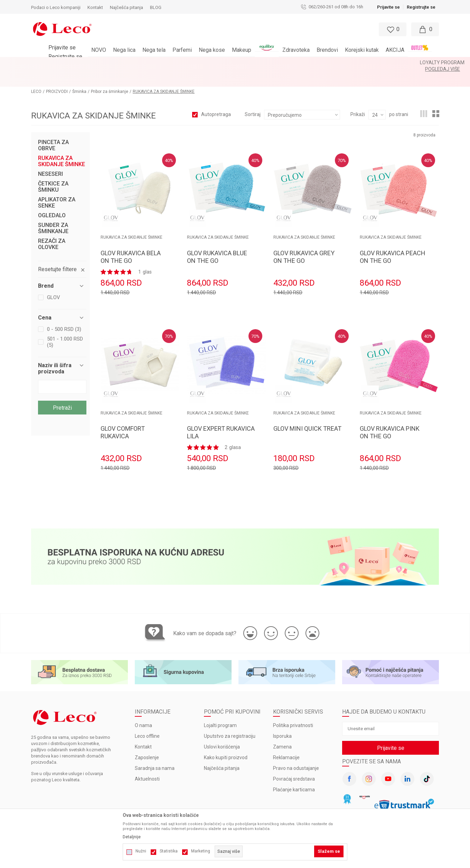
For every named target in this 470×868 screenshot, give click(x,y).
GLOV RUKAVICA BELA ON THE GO (131, 238)
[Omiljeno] (392, 29)
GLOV (53, 279)
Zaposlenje (147, 739)
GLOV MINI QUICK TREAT (307, 409)
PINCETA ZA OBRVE (53, 127)
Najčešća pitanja (221, 749)
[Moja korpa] (425, 29)
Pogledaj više (258, 62)
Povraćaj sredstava (294, 760)
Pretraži (62, 389)
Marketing (200, 851)
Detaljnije (132, 837)
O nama (143, 706)
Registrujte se (421, 7)
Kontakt (143, 728)
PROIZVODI (57, 72)
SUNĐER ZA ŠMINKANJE (53, 209)
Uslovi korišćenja (222, 728)
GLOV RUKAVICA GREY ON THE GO (304, 238)
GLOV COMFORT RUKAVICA (123, 413)
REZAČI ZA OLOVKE (51, 225)
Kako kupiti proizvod (225, 739)
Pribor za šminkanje (109, 72)
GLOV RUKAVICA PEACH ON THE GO (392, 238)
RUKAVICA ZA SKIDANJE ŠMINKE (61, 142)
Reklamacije (286, 739)
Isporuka (282, 717)
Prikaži (357, 95)
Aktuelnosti (147, 760)
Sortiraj (253, 95)
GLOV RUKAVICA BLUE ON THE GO (217, 238)
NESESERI (50, 155)
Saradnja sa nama (155, 749)
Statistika (169, 851)
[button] (228, 29)
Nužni (140, 851)
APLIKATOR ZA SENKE (56, 184)
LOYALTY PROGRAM (217, 62)
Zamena (282, 728)
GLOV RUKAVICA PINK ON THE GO (390, 413)
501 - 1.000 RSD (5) (65, 323)
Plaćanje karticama (294, 771)
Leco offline (147, 717)
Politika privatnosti (293, 706)
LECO (36, 72)
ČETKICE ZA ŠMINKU (53, 168)
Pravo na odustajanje (296, 749)
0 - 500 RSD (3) (64, 310)
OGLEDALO (52, 197)
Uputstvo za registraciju (229, 717)
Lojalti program (220, 706)
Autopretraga (216, 95)
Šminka (79, 72)
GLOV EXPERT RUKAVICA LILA (221, 413)
